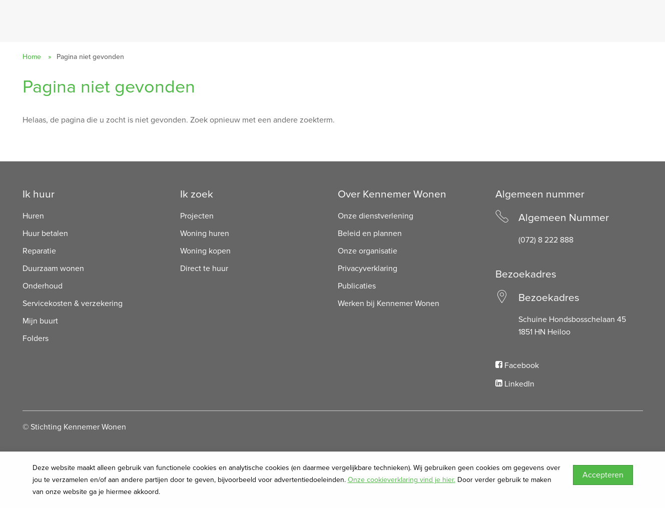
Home (32, 56)
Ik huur (39, 194)
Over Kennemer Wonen (392, 194)
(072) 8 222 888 (545, 240)
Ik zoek (196, 194)
